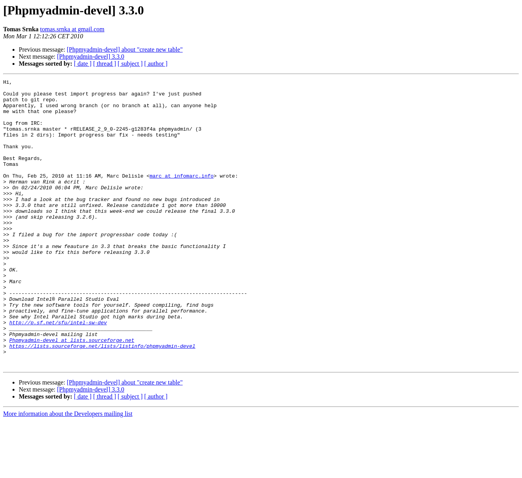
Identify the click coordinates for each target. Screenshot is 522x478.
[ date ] (82, 63)
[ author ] (156, 63)
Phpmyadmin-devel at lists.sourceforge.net (72, 392)
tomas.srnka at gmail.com (72, 29)
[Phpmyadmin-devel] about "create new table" (125, 49)
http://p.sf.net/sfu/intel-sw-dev (58, 371)
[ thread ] (104, 63)
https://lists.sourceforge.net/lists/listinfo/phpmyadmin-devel (102, 399)
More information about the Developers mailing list (68, 471)
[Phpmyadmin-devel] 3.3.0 (90, 56)
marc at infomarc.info (181, 195)
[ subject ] (130, 63)
